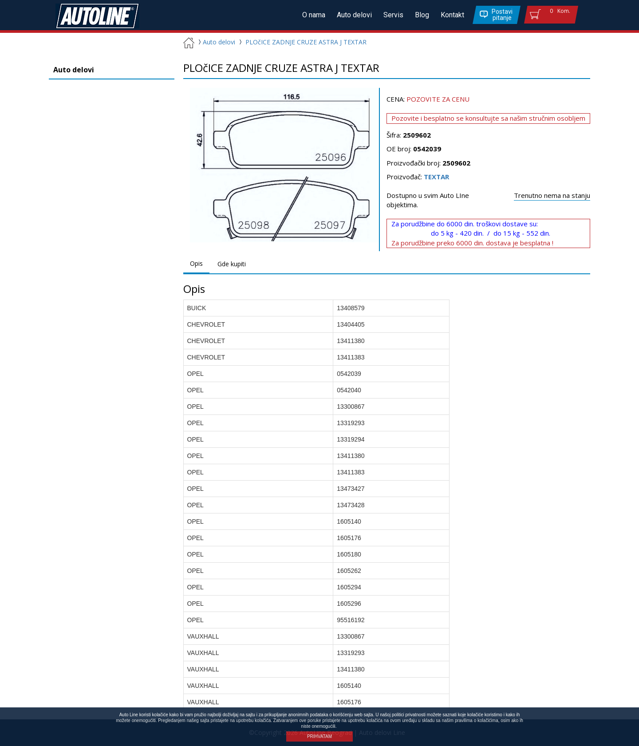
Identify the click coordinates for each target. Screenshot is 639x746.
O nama (313, 15)
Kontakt (452, 15)
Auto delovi (354, 15)
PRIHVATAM (319, 736)
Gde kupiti (231, 264)
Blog (422, 15)
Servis (393, 15)
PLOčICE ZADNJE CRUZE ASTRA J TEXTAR (306, 42)
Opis (196, 263)
